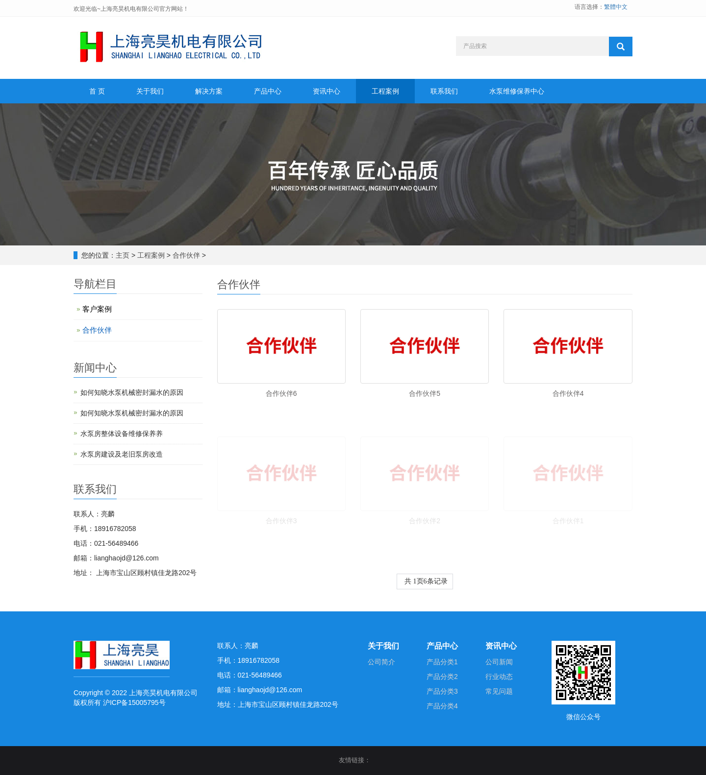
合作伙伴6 (281, 393)
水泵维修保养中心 (516, 91)
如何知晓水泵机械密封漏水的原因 (131, 392)
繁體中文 (616, 6)
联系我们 (444, 91)
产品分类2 (442, 676)
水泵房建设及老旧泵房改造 (121, 454)
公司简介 (381, 662)
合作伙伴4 (568, 393)
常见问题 (499, 691)
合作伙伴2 (424, 521)
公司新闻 (499, 662)
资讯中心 (326, 91)
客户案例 (97, 309)
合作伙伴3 (281, 521)
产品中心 (267, 91)
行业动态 (499, 676)
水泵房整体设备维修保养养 (121, 433)
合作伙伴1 (568, 521)
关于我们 (150, 91)
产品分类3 (442, 691)
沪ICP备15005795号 (134, 702)
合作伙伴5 (424, 393)
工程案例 (385, 91)
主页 (122, 255)
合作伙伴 (186, 255)
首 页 (97, 91)
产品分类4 (442, 706)
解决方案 (209, 91)
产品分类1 (442, 662)
